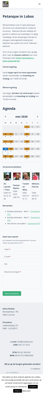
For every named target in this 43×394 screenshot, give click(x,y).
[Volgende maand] (37, 116)
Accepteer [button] (32, 387)
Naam (7, 249)
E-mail (7, 256)
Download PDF (34, 223)
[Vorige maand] (5, 116)
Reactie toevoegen (12, 271)
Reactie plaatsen (12, 293)
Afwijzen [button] (18, 391)
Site (5, 264)
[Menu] (39, 4)
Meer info (26, 391)
